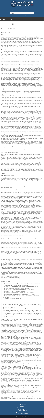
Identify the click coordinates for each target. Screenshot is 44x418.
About (30, 11)
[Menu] (12, 24)
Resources (25, 11)
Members (19, 11)
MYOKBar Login (30, 15)
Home (13, 11)
